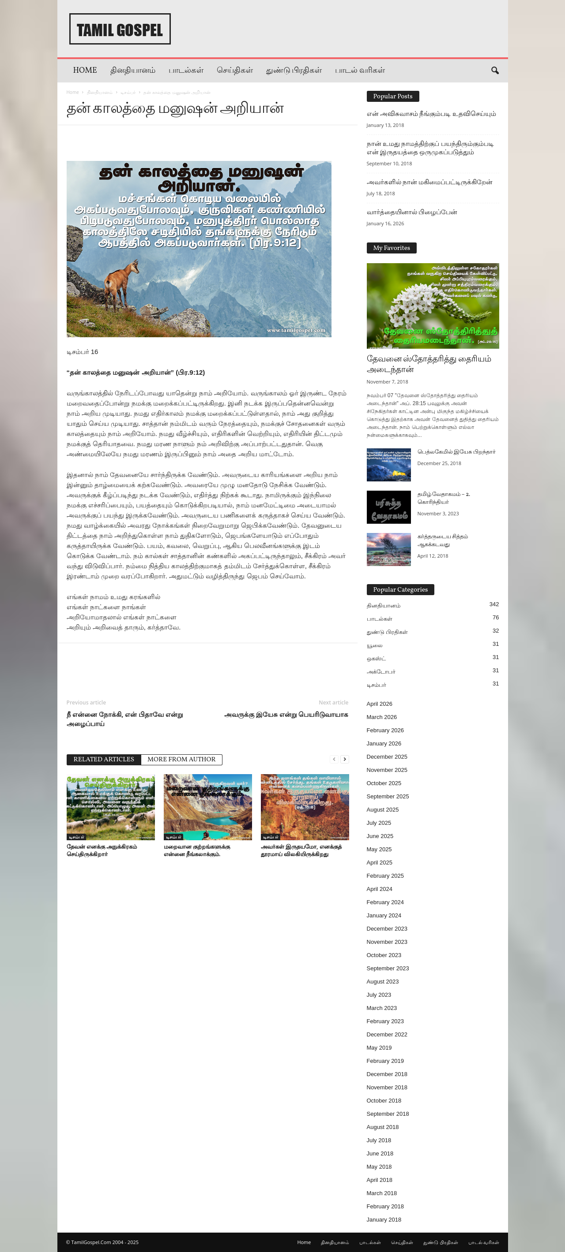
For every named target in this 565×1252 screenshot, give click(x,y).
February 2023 (385, 1021)
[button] (495, 71)
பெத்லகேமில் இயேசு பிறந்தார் (457, 452)
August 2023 (383, 981)
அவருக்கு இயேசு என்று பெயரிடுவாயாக (286, 714)
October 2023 (384, 955)
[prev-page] (334, 759)
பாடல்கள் (186, 70)
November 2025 (387, 770)
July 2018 (379, 1140)
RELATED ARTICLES (104, 759)
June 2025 (380, 836)
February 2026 (385, 730)
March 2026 (382, 717)
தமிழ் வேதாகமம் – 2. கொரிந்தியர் (444, 499)
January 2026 (384, 743)
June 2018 (380, 1153)
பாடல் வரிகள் (360, 70)
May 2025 (379, 849)
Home (85, 70)
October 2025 (384, 783)
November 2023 (387, 942)
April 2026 (380, 704)
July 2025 (379, 823)
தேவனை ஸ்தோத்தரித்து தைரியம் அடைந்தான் (429, 365)
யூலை (375, 645)
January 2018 (384, 1219)
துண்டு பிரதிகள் (294, 70)
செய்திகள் (235, 70)
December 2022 (387, 1034)
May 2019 (379, 1047)
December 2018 (387, 1074)
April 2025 (380, 862)
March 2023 (382, 1008)
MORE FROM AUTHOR (181, 759)
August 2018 (383, 1127)
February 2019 (385, 1061)
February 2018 (385, 1206)
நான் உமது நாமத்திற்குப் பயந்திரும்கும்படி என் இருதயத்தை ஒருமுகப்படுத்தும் (430, 147)
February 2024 (385, 902)
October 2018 (384, 1100)
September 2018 (388, 1113)
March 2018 (382, 1193)
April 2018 (380, 1180)
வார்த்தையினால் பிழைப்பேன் (412, 212)
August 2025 (383, 809)
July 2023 (379, 994)
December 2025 (387, 756)
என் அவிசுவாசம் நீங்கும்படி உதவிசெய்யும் (431, 113)
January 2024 (384, 915)
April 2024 (380, 889)
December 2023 (387, 928)
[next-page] (344, 759)
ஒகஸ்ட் (376, 658)
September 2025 (388, 796)
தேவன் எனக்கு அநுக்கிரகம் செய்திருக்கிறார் (102, 850)
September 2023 (388, 968)
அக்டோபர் (381, 671)
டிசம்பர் (128, 92)
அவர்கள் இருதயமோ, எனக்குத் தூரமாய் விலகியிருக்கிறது (301, 850)
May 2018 (379, 1166)
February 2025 (385, 875)
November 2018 (387, 1087)
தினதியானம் (132, 70)
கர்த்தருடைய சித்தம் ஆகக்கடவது (443, 541)
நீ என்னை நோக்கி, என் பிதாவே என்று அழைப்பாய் (125, 719)
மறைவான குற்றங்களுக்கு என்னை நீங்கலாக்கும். (197, 850)
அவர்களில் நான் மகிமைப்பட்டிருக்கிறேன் (430, 182)
